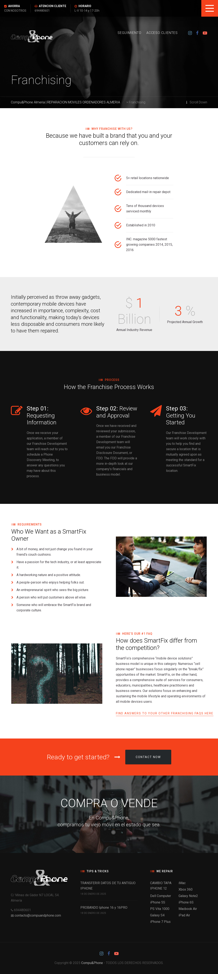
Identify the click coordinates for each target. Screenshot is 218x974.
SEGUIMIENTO (129, 33)
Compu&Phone (92, 963)
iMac (182, 883)
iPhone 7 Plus (160, 922)
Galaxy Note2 (188, 896)
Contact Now (148, 757)
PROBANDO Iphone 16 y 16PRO (103, 908)
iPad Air (184, 915)
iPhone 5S (157, 902)
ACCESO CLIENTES (162, 33)
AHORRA (14, 6)
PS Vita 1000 (159, 909)
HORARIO (85, 6)
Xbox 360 (186, 889)
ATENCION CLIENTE (52, 6)
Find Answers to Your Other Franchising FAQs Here (164, 713)
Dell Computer (160, 896)
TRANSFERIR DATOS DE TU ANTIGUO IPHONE (108, 885)
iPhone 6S (186, 902)
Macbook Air (188, 909)
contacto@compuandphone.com (38, 915)
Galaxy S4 (157, 915)
